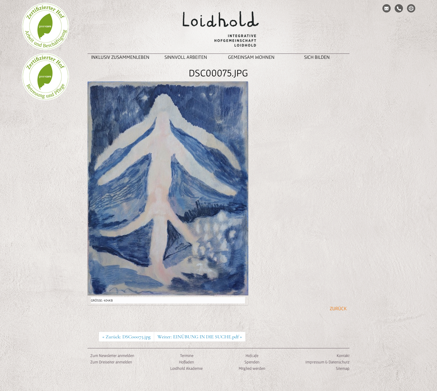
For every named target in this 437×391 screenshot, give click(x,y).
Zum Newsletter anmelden (112, 355)
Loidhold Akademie (186, 368)
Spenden (251, 362)
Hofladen (186, 362)
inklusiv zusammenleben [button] (120, 57)
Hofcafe (252, 355)
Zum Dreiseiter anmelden (111, 362)
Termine (186, 355)
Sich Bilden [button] (317, 57)
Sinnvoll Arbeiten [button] (185, 57)
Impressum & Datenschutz (327, 362)
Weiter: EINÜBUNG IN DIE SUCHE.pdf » (199, 337)
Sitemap (342, 368)
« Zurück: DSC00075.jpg (126, 337)
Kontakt (343, 355)
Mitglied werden (252, 368)
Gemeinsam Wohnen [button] (251, 57)
